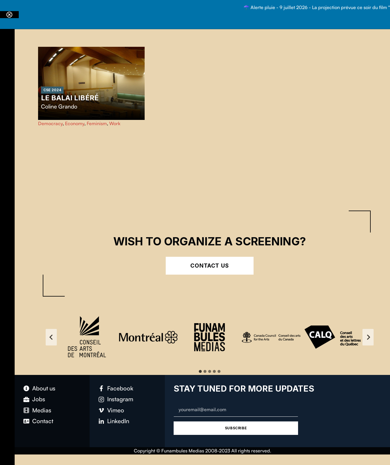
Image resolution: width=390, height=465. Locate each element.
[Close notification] (9, 14)
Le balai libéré (70, 98)
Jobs (38, 399)
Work (114, 123)
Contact (42, 421)
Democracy (50, 123)
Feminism (97, 123)
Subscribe (236, 428)
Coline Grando (59, 106)
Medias (41, 410)
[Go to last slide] (51, 337)
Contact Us (209, 265)
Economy (74, 123)
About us (43, 388)
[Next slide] (368, 337)
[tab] (200, 371)
